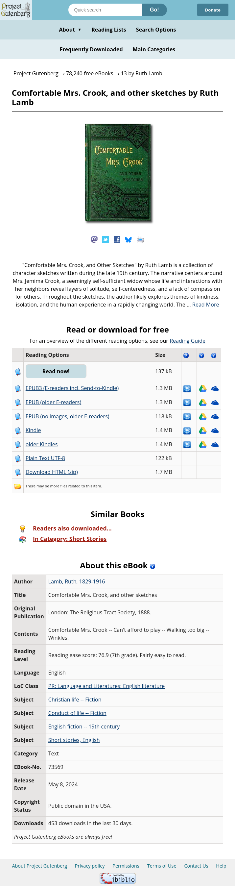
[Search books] (105, 10)
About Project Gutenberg (39, 866)
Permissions (125, 866)
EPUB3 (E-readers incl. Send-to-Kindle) (72, 388)
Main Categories (154, 49)
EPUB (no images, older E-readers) (67, 416)
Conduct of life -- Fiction (77, 713)
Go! (154, 9)
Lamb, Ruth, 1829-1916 (76, 581)
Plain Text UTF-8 (45, 458)
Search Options (156, 29)
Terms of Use (161, 866)
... (203, 304)
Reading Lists (108, 29)
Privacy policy (90, 866)
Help (221, 866)
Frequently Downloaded (91, 49)
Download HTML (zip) (52, 472)
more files (58, 485)
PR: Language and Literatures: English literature (106, 686)
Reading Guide (187, 340)
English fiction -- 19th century (84, 726)
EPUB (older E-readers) (53, 402)
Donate (213, 10)
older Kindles (42, 444)
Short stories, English (74, 740)
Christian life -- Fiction (75, 699)
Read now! (56, 371)
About (70, 30)
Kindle (33, 430)
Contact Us (196, 866)
